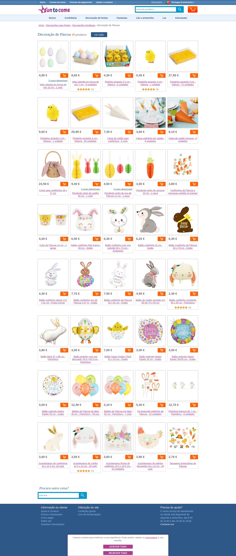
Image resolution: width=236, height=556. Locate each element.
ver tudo (99, 34)
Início (42, 2)
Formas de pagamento (81, 2)
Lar (164, 18)
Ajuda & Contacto (50, 511)
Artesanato (181, 18)
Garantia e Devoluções (52, 524)
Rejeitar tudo (118, 553)
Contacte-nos (167, 524)
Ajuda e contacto (104, 2)
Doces (52, 18)
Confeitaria (71, 18)
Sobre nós (46, 521)
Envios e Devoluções (51, 514)
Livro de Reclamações (89, 514)
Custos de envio (58, 2)
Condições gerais (87, 511)
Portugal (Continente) (180, 2)
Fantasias (122, 18)
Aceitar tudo (118, 546)
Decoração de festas (97, 18)
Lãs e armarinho (145, 18)
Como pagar (47, 517)
